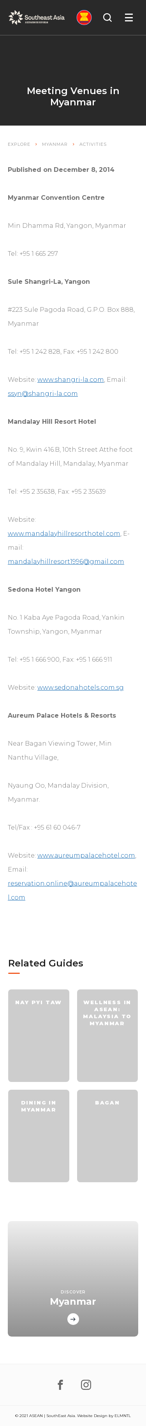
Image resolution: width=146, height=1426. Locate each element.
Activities (93, 144)
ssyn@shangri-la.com (43, 393)
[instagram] (86, 1385)
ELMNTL (122, 1415)
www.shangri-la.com (70, 379)
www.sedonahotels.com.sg (80, 687)
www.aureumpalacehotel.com (86, 855)
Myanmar (55, 144)
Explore (19, 144)
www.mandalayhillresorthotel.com (64, 533)
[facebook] (60, 1385)
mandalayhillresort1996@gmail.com (66, 561)
